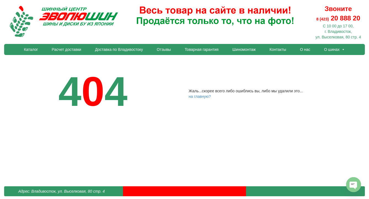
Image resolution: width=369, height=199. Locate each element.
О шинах (334, 49)
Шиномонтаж (244, 49)
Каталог (31, 49)
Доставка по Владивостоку (119, 49)
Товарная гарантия (202, 49)
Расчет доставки (66, 49)
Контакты (277, 49)
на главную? (200, 96)
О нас (305, 49)
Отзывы (164, 49)
